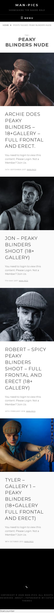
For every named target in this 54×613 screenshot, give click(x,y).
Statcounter (7, 611)
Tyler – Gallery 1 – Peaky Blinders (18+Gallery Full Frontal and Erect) (24, 499)
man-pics (31, 170)
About (19, 598)
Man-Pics (27, 5)
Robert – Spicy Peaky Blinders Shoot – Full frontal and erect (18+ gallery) (25, 369)
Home (6, 25)
